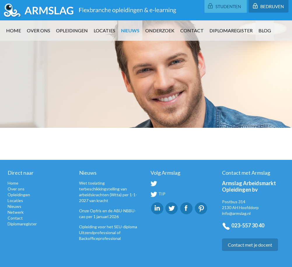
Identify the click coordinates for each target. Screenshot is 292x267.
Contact (192, 30)
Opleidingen (72, 30)
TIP (158, 193)
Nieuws (130, 30)
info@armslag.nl (236, 213)
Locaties (104, 30)
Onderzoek (159, 30)
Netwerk (16, 212)
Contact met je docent (250, 244)
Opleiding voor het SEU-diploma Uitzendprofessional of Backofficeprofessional (108, 232)
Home (13, 30)
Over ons (38, 30)
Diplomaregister (231, 30)
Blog (264, 30)
